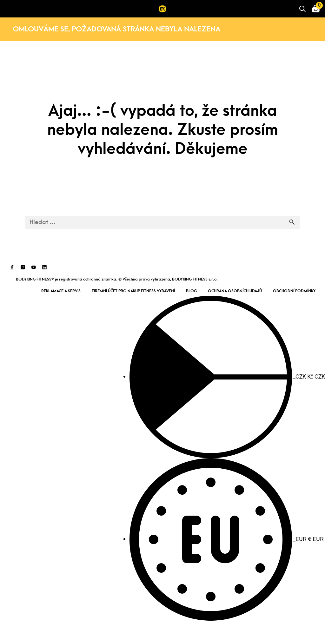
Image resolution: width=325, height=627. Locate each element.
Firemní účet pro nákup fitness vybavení (133, 291)
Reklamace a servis (61, 291)
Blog (191, 291)
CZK (227, 376)
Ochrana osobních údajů (235, 291)
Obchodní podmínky (294, 291)
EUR (226, 538)
